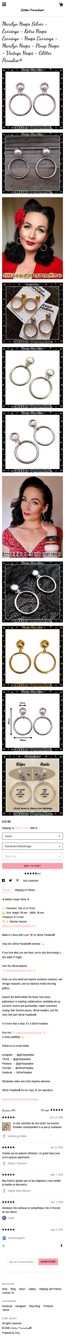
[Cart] (61, 5)
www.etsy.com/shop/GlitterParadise (20, 1099)
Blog (13, 1289)
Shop (5, 1289)
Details (6, 890)
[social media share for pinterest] (18, 880)
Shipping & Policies (25, 890)
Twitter (5, 1310)
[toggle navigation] (4, 4)
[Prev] (3, 1246)
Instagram (21, 1306)
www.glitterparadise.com (18, 970)
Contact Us (8, 1293)
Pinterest (48, 1306)
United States (22, 828)
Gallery (33, 1289)
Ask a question (30, 880)
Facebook (7, 1306)
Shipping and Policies (50, 1289)
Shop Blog (35, 1306)
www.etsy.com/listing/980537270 (18, 926)
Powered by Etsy (11, 1333)
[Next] (61, 1246)
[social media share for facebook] (4, 880)
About (22, 1289)
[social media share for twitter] (11, 880)
